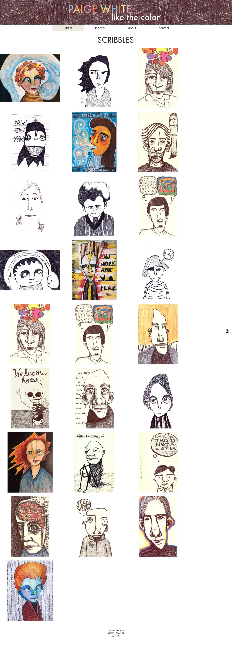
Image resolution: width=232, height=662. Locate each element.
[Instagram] (227, 331)
